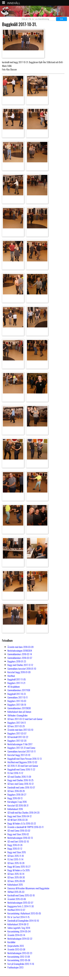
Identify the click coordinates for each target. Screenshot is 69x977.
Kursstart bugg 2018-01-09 (18, 672)
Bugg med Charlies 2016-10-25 (20, 780)
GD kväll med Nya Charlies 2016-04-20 (23, 812)
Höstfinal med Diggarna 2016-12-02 (22, 762)
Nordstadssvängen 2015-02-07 (20, 902)
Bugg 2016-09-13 (14, 798)
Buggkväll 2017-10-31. (16, 694)
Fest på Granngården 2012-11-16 (20, 964)
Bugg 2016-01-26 (14, 845)
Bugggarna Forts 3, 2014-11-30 (20, 906)
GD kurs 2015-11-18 (15, 855)
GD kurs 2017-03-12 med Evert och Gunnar (24, 719)
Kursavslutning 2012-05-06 (18, 960)
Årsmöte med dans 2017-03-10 (20, 729)
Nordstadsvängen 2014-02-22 (19, 938)
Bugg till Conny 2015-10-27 (18, 866)
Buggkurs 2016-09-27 (16, 794)
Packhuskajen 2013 (15, 967)
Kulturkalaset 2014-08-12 (18, 924)
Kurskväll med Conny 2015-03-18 (21, 895)
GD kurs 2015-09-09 (16, 881)
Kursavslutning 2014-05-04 (18, 931)
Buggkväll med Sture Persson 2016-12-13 (24, 758)
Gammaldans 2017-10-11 (17, 697)
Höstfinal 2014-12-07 (16, 910)
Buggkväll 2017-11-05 (16, 679)
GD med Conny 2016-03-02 (18, 830)
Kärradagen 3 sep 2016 (17, 801)
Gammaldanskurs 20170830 (19, 708)
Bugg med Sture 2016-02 (18, 834)
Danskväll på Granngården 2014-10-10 (23, 920)
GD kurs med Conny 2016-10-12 (20, 783)
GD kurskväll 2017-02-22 (17, 737)
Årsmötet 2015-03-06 (16, 899)
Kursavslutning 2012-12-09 (18, 956)
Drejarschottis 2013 (15, 946)
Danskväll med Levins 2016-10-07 (21, 787)
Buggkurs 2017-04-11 (16, 722)
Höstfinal (11, 676)
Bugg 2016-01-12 (14, 848)
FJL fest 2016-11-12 (15, 773)
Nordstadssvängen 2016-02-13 (20, 837)
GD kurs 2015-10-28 (15, 863)
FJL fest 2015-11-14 (15, 859)
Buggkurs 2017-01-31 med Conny (21, 747)
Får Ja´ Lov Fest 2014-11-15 (18, 917)
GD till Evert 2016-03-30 (17, 819)
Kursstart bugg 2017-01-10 (18, 755)
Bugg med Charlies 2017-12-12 (20, 665)
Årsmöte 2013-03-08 (16, 949)
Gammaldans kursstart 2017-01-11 (21, 751)
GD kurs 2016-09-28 (16, 791)
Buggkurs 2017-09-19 (16, 704)
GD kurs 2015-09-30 (16, 877)
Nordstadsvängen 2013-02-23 (19, 953)
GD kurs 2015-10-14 (15, 873)
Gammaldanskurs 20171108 (18, 690)
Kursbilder (11, 942)
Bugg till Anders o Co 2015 (18, 870)
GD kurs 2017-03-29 (16, 726)
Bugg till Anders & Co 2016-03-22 (21, 823)
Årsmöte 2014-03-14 (16, 935)
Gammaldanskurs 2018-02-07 (19, 658)
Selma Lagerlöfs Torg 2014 (18, 928)
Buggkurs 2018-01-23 (16, 661)
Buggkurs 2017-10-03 (16, 701)
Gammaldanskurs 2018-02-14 (19, 654)
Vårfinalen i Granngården (17, 715)
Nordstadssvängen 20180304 (19, 650)
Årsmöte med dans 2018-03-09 (20, 647)
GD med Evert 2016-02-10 (18, 841)
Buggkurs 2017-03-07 (16, 733)
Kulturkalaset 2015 (15, 884)
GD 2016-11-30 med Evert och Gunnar (22, 765)
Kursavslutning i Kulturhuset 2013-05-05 (24, 913)
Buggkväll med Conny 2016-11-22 (21, 769)
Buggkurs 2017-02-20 (16, 740)
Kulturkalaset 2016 (15, 809)
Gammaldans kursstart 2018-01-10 (21, 668)
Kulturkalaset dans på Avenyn (19, 711)
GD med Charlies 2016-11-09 (19, 776)
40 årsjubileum (13, 686)
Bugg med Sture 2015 (16, 852)
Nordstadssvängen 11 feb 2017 (19, 744)
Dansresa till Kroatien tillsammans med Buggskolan (28, 888)
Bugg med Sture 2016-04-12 (19, 816)
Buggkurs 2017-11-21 (16, 683)
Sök (61, 19)
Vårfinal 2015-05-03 (15, 892)
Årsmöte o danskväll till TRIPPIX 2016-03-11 (25, 827)
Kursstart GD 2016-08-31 (17, 805)
